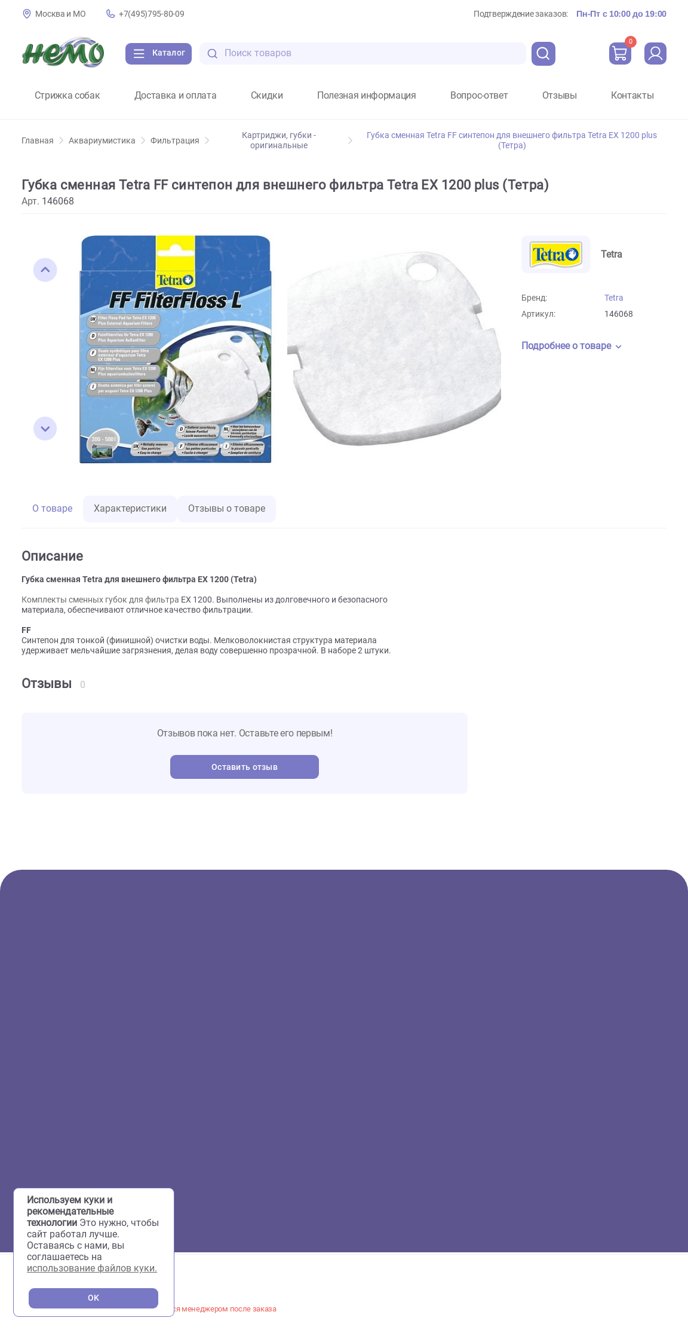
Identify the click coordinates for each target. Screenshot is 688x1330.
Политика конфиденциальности (607, 1195)
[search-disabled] (221, 53)
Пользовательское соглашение (605, 1179)
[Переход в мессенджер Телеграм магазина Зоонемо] (649, 1153)
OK (93, 1298)
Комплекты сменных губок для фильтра (100, 600)
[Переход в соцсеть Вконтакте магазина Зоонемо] (576, 1153)
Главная (42, 141)
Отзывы (559, 95)
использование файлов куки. (92, 1268)
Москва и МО (60, 14)
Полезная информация (366, 95)
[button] (45, 270)
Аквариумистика (107, 141)
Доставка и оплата (175, 95)
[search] (541, 54)
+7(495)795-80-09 (151, 14)
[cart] (618, 54)
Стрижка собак (67, 95)
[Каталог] (161, 54)
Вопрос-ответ (479, 95)
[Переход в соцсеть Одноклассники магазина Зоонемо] (613, 1153)
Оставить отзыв (244, 767)
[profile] (654, 54)
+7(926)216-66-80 (628, 1100)
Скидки (267, 95)
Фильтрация (179, 141)
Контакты (632, 95)
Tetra (614, 298)
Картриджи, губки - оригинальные (297, 140)
